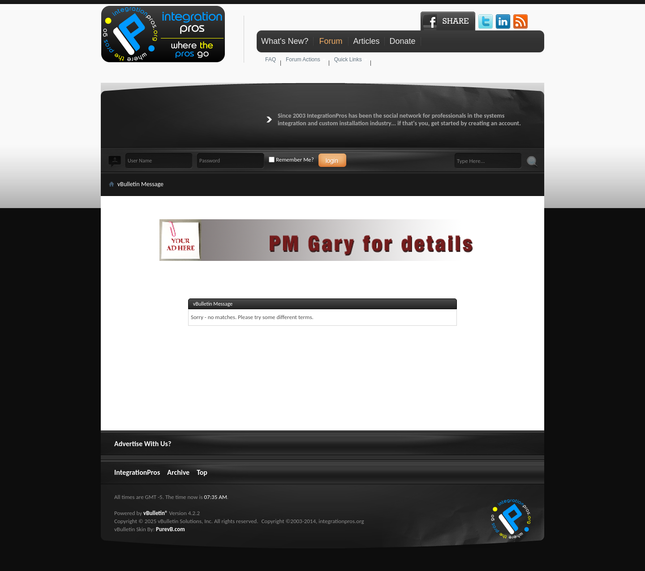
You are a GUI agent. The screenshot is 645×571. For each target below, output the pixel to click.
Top (202, 472)
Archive (178, 472)
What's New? (284, 41)
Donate (402, 41)
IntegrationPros (137, 472)
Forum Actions (303, 59)
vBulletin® (155, 513)
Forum (330, 41)
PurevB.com (170, 529)
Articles (366, 41)
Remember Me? (291, 159)
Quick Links (348, 59)
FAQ (270, 59)
